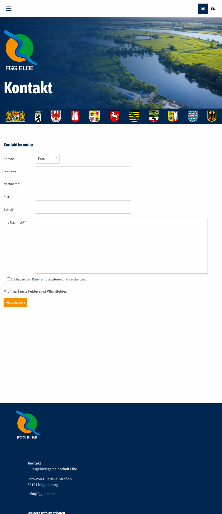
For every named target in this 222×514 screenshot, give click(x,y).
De (203, 8)
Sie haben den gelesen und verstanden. (48, 279)
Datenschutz (41, 279)
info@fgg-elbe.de (42, 493)
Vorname (10, 171)
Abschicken (15, 302)
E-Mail (11, 196)
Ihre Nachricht (15, 222)
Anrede (11, 158)
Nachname (12, 183)
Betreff (11, 209)
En (213, 8)
